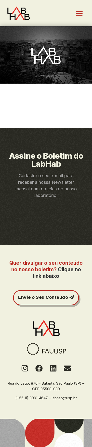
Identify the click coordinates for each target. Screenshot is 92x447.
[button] (79, 13)
